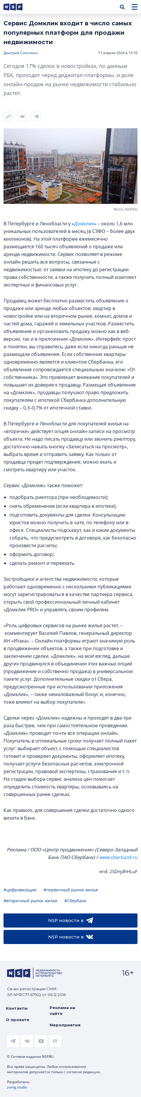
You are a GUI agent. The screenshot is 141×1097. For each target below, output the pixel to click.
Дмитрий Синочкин (21, 52)
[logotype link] (18, 6)
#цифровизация (20, 890)
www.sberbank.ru (118, 857)
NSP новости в (70, 920)
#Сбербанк (75, 900)
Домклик (84, 223)
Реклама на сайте (62, 1010)
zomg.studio (17, 1087)
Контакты (17, 1008)
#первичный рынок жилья (70, 890)
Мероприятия (65, 1025)
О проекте (17, 1019)
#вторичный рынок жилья (30, 900)
